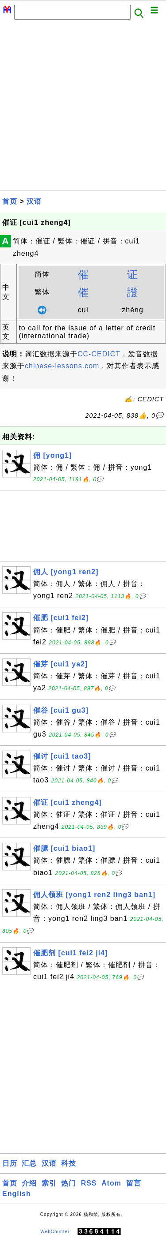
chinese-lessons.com (62, 366)
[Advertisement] (83, 108)
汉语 (34, 201)
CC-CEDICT (98, 354)
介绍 (29, 1183)
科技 (68, 1163)
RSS (89, 1183)
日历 (9, 1163)
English (16, 1193)
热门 (68, 1183)
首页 (9, 201)
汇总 (29, 1163)
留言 (133, 1183)
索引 (49, 1183)
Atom (111, 1183)
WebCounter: (55, 1231)
